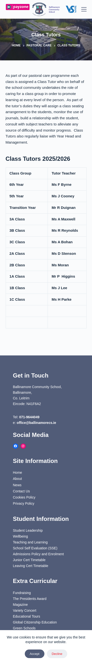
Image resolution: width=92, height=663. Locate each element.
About (17, 479)
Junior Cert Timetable (29, 560)
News (17, 485)
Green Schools (24, 628)
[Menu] (84, 9)
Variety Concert (24, 610)
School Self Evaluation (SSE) (35, 548)
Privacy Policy (23, 503)
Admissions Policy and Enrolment (38, 554)
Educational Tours (26, 616)
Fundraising (22, 593)
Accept (34, 654)
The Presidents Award (30, 599)
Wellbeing (20, 536)
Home (17, 472)
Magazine (20, 605)
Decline (57, 654)
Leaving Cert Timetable (30, 566)
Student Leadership (28, 530)
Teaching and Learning (30, 542)
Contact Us (21, 491)
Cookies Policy (24, 497)
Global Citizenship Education (35, 622)
